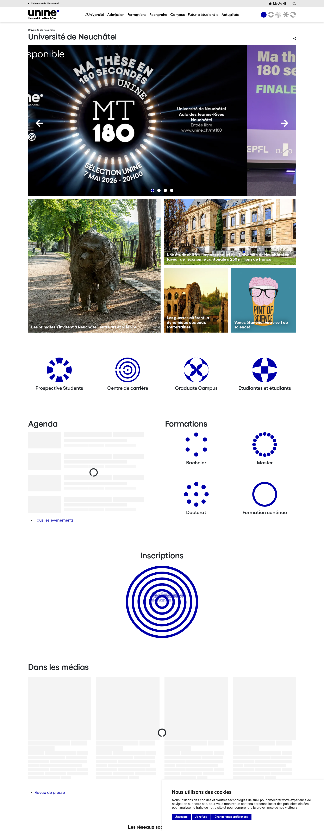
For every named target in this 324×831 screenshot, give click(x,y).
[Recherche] (294, 3)
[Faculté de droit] (285, 15)
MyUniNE (278, 3)
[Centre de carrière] (127, 371)
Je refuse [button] (201, 816)
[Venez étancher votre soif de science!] (263, 300)
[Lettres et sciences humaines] (270, 15)
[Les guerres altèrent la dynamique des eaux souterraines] (196, 300)
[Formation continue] (264, 496)
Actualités (230, 14)
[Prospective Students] (59, 371)
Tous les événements (54, 520)
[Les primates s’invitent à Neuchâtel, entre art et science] (94, 266)
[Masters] (264, 446)
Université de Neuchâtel (43, 3)
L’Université (94, 14)
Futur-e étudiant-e (203, 14)
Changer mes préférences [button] (231, 816)
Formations (136, 14)
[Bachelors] (196, 446)
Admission (115, 14)
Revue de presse (50, 792)
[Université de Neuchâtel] (43, 14)
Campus (177, 14)
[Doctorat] (196, 496)
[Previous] (39, 123)
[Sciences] (277, 15)
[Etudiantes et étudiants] (264, 371)
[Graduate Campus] (196, 371)
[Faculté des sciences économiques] (292, 15)
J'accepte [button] (181, 816)
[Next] (284, 123)
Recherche (158, 14)
